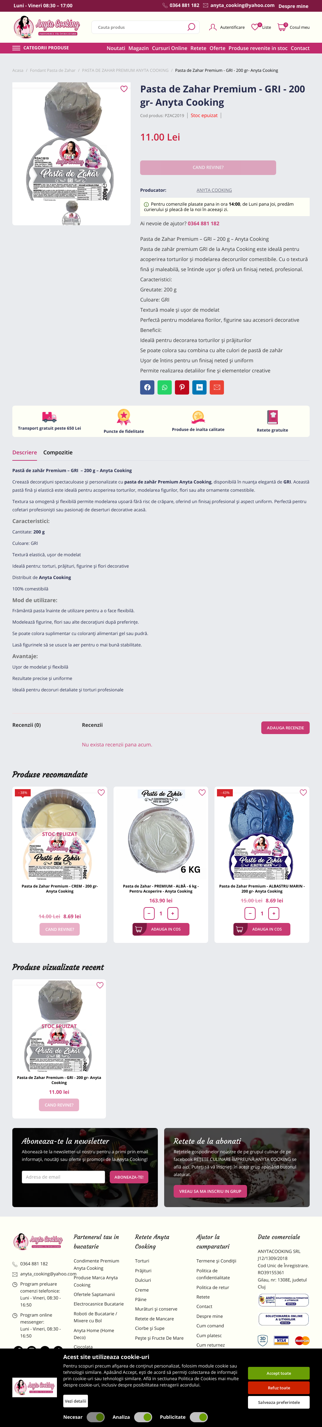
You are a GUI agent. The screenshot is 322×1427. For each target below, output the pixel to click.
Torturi (142, 1261)
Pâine (140, 1300)
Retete (198, 48)
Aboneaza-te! (129, 1177)
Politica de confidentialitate (213, 1274)
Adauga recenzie (285, 728)
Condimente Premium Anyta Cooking (96, 1264)
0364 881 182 (204, 223)
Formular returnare (216, 1355)
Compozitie (57, 452)
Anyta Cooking (214, 190)
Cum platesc (209, 1336)
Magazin (138, 48)
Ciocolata (83, 1347)
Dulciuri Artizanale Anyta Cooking (99, 1377)
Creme (142, 1290)
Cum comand (210, 1326)
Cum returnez (210, 1345)
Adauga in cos (158, 929)
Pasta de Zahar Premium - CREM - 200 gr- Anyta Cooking (60, 888)
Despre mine (209, 1316)
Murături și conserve (156, 1309)
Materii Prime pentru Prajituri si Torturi (95, 1360)
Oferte (218, 48)
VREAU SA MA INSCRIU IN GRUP (210, 1191)
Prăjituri (143, 1271)
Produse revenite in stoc (258, 48)
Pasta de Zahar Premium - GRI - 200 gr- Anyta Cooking (59, 1080)
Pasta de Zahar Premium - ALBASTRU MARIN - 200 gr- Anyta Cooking (262, 888)
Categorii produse (46, 48)
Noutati (116, 48)
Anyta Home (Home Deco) (94, 1334)
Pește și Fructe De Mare (159, 1338)
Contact (300, 48)
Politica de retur (212, 1288)
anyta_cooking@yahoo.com (38, 1274)
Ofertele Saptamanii (94, 1295)
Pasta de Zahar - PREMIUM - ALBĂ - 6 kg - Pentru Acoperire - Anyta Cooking (161, 888)
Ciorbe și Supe (149, 1328)
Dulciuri (143, 1280)
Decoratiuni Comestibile (98, 1390)
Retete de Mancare (154, 1319)
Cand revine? (59, 929)
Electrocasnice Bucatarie (99, 1304)
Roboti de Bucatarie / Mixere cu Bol (95, 1317)
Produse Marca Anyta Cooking (96, 1281)
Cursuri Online (169, 48)
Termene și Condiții (216, 1261)
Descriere (24, 452)
